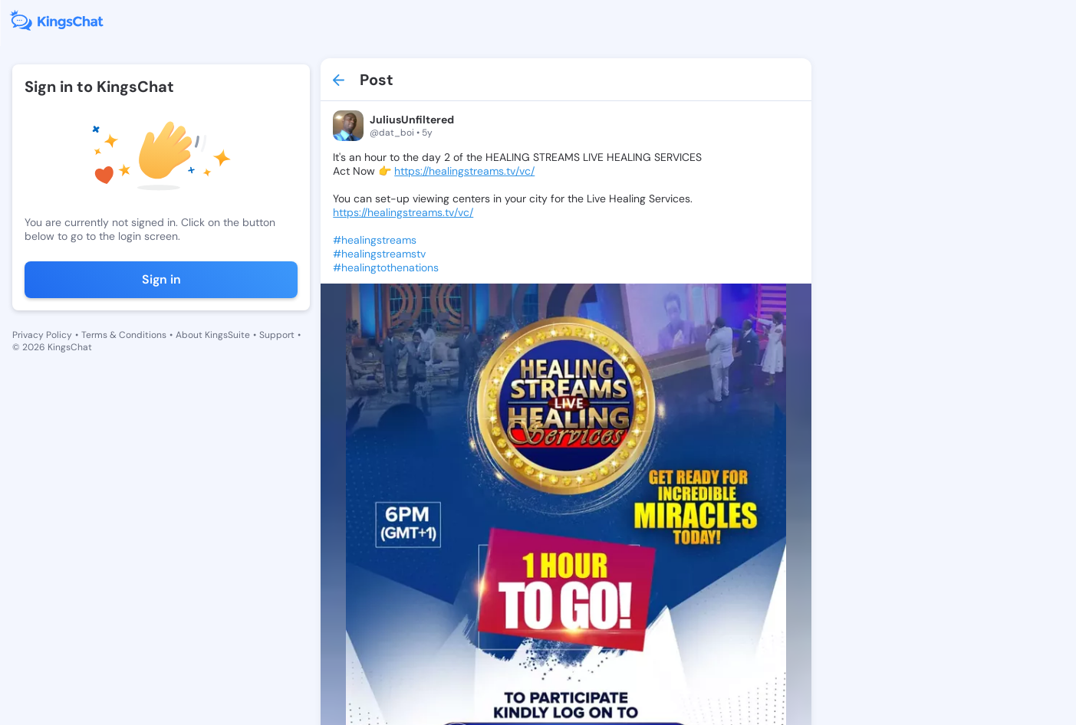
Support (277, 335)
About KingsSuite (213, 335)
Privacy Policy (42, 335)
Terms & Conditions (123, 335)
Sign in (155, 279)
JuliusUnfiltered (400, 119)
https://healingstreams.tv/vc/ (453, 171)
